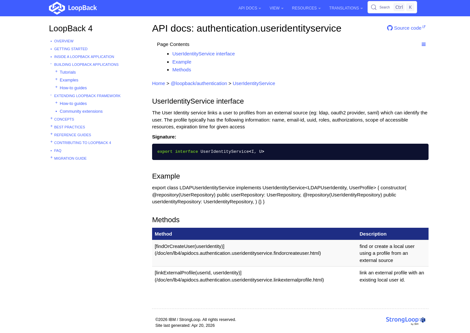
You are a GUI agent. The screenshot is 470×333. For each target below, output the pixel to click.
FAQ (57, 150)
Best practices (69, 127)
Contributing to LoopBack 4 (82, 143)
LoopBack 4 (71, 28)
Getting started (70, 49)
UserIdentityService (254, 83)
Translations (346, 8)
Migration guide (70, 158)
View (277, 8)
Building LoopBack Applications (86, 64)
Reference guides (72, 135)
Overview (63, 41)
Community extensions (81, 111)
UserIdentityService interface (203, 53)
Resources (306, 8)
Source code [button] (404, 28)
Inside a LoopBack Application (84, 57)
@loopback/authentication (199, 83)
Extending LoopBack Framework (87, 96)
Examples (69, 80)
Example (181, 62)
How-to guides (73, 87)
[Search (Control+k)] (392, 7)
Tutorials (68, 72)
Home (158, 83)
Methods (181, 69)
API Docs (250, 8)
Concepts (64, 119)
